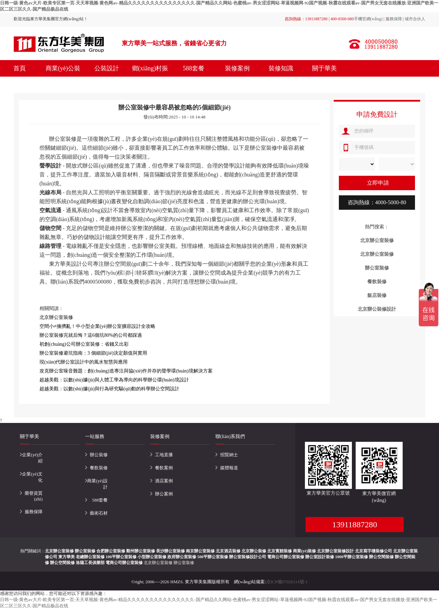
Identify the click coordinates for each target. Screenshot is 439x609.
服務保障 (393, 18)
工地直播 (164, 454)
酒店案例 (164, 480)
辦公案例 (164, 493)
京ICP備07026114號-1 (287, 581)
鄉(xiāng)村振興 (150, 76)
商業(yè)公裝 (63, 68)
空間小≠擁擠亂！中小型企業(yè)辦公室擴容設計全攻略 (97, 326)
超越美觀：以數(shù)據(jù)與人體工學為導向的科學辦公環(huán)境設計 (114, 379)
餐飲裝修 (99, 467)
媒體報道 (229, 467)
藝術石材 (99, 513)
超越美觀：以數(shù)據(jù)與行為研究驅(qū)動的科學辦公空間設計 (109, 388)
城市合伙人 (415, 18)
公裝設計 (106, 68)
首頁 (19, 68)
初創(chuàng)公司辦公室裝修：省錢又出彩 (84, 344)
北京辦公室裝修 (158, 562)
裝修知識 (281, 68)
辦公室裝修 (184, 562)
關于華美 (324, 68)
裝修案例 (237, 68)
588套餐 (193, 68)
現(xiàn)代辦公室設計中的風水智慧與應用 (83, 362)
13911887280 (354, 524)
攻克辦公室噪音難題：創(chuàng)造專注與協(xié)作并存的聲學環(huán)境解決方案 (126, 371)
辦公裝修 (99, 454)
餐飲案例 (164, 467)
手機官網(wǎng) (368, 18)
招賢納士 (229, 454)
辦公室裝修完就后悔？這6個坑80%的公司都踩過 (90, 335)
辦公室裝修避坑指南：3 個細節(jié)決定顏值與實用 (93, 353)
